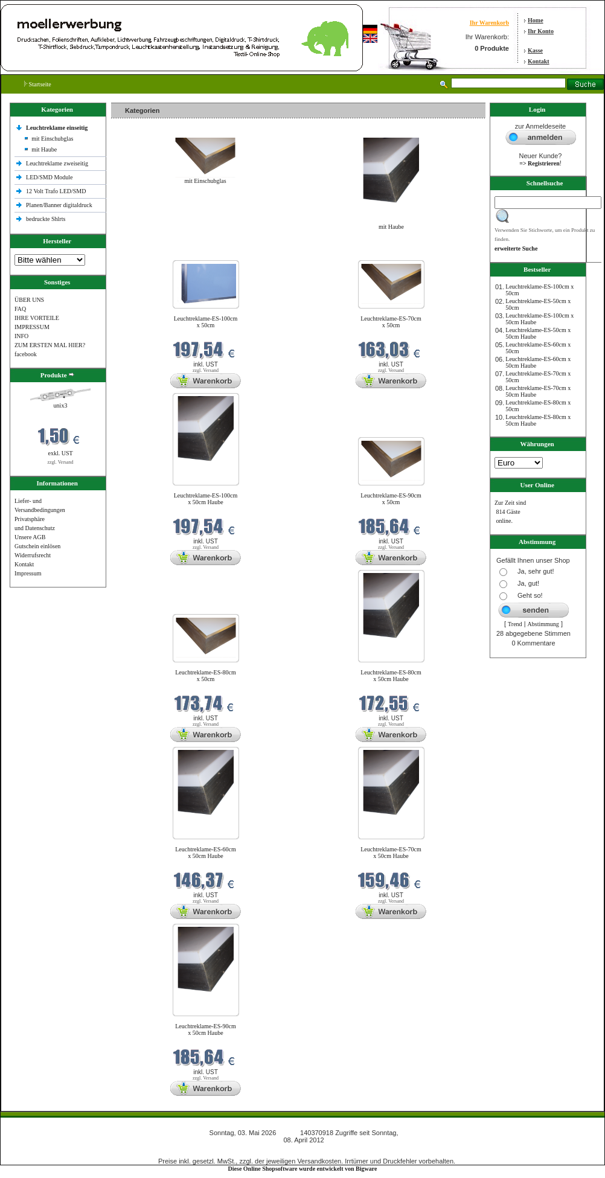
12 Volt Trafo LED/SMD (56, 191)
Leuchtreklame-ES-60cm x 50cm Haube (205, 852)
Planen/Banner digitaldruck (59, 205)
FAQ (20, 309)
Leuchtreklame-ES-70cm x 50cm (390, 321)
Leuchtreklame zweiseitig (58, 163)
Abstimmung (543, 624)
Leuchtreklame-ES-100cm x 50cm (206, 321)
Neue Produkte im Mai (141, 252)
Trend (515, 624)
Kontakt (538, 61)
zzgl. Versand (61, 462)
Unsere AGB (29, 537)
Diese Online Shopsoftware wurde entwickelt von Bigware (302, 1168)
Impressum (27, 573)
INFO (21, 336)
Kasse (535, 50)
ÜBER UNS (29, 299)
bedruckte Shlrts (45, 219)
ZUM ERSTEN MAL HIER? (49, 345)
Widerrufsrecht (32, 555)
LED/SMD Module (49, 177)
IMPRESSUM (32, 327)
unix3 (61, 405)
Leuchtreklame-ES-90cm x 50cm (390, 498)
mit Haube (44, 149)
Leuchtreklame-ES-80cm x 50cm (205, 675)
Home (535, 20)
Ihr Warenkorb (489, 22)
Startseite (37, 84)
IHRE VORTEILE (36, 318)
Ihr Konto (541, 31)
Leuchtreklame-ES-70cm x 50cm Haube (390, 852)
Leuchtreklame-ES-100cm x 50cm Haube (206, 498)
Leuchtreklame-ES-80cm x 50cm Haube (390, 675)
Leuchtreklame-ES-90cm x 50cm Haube (205, 1029)
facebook (25, 354)
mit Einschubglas (52, 138)
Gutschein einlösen (37, 546)
